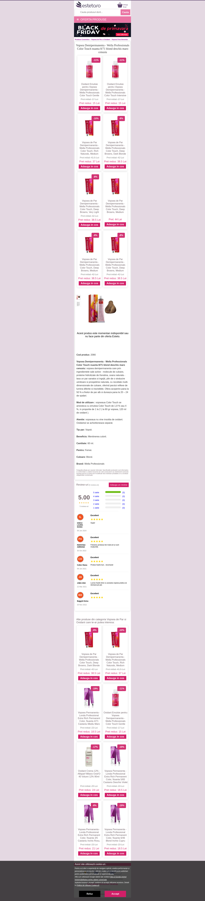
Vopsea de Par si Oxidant (100, 39)
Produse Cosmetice (82, 39)
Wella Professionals (94, 464)
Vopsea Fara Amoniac (120, 39)
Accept (115, 894)
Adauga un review (118, 485)
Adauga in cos (89, 108)
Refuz (90, 894)
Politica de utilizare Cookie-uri (88, 885)
